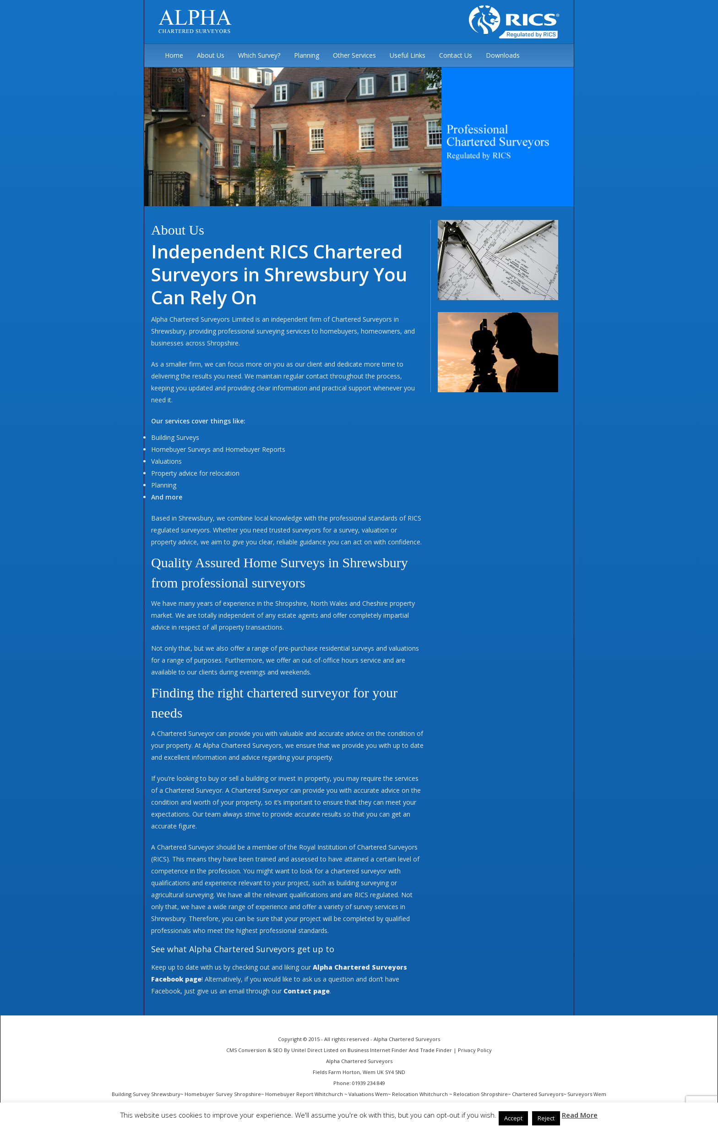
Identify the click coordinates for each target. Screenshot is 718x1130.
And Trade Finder (430, 1050)
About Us (210, 55)
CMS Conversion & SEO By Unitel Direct (274, 1050)
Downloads (503, 55)
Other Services (354, 55)
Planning (306, 55)
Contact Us (455, 55)
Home (174, 55)
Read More (580, 1114)
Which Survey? (259, 55)
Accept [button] (513, 1118)
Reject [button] (546, 1118)
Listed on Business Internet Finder (366, 1050)
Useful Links (407, 55)
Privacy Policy (475, 1050)
